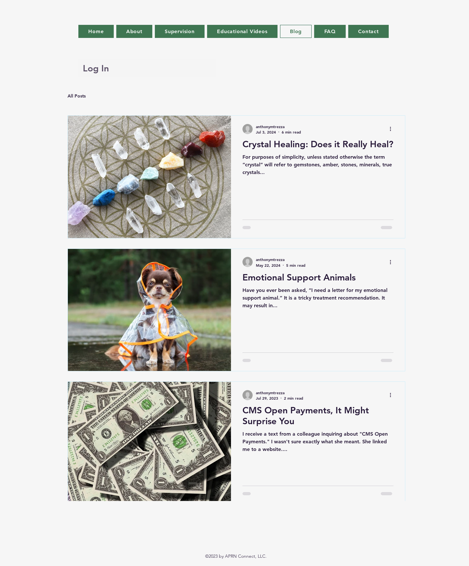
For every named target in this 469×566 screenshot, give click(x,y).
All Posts (77, 96)
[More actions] (392, 129)
